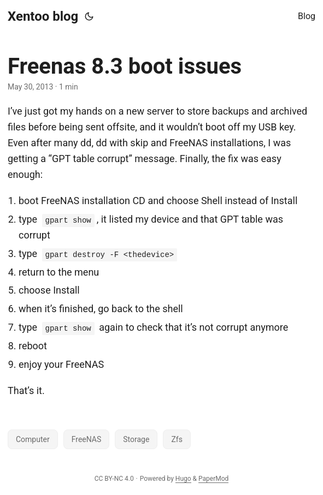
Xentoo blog (43, 16)
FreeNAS (87, 439)
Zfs (176, 439)
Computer (33, 439)
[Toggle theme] (89, 16)
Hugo (183, 478)
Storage (136, 439)
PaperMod (213, 478)
